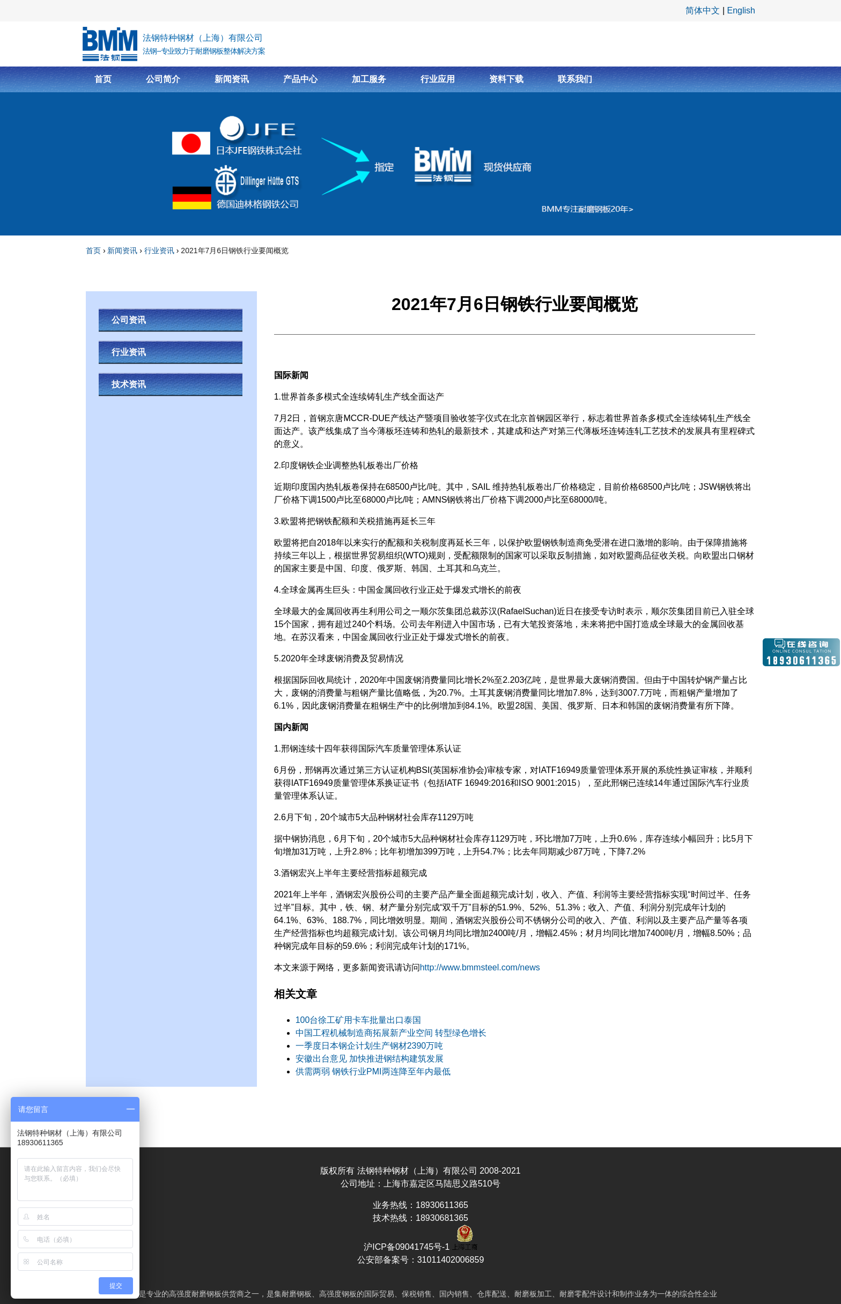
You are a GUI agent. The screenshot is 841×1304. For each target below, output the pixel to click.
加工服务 (369, 79)
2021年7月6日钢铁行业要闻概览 (235, 250)
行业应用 (437, 79)
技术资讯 (129, 384)
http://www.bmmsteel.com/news (480, 967)
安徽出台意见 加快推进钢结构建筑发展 (370, 1058)
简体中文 (702, 10)
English (741, 10)
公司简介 (163, 79)
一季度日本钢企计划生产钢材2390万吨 (370, 1045)
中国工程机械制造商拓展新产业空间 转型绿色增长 (391, 1032)
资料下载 (506, 79)
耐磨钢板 (206, 1294)
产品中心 (300, 79)
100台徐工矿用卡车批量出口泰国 (359, 1020)
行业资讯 (159, 250)
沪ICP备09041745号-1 (408, 1246)
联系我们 (575, 79)
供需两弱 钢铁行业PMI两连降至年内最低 (373, 1071)
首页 (103, 79)
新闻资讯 (232, 79)
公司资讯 (129, 320)
